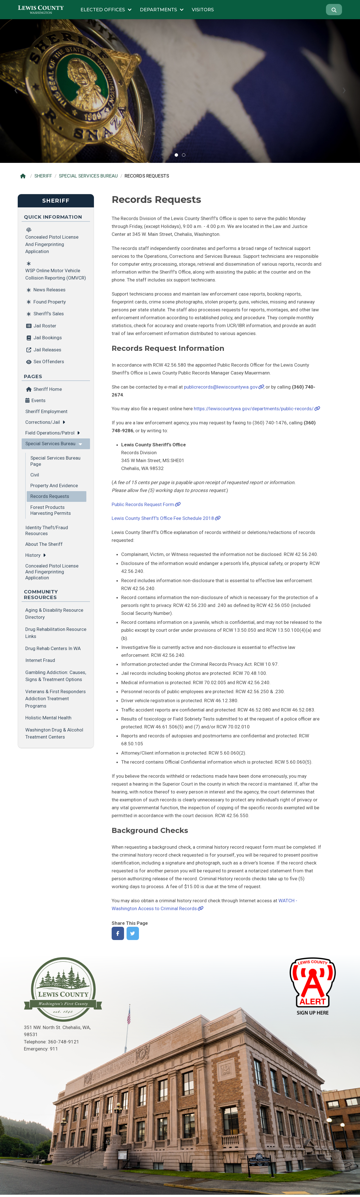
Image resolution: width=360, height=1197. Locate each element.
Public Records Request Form (143, 504)
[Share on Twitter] (133, 933)
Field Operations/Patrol (50, 433)
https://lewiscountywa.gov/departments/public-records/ (254, 408)
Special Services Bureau (50, 443)
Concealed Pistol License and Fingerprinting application (51, 572)
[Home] (24, 176)
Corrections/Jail (42, 422)
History (32, 555)
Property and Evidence (54, 485)
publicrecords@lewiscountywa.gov (221, 387)
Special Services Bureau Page (55, 461)
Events (39, 400)
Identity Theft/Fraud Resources (46, 530)
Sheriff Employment (46, 411)
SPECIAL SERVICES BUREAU (88, 176)
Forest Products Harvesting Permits (50, 510)
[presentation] (15, 89)
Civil (34, 475)
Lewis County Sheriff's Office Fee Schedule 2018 (163, 518)
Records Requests (49, 496)
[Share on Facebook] (118, 933)
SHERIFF (43, 176)
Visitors (203, 9)
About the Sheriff (44, 544)
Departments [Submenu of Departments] (158, 9)
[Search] (334, 9)
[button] (176, 155)
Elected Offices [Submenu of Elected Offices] (102, 9)
